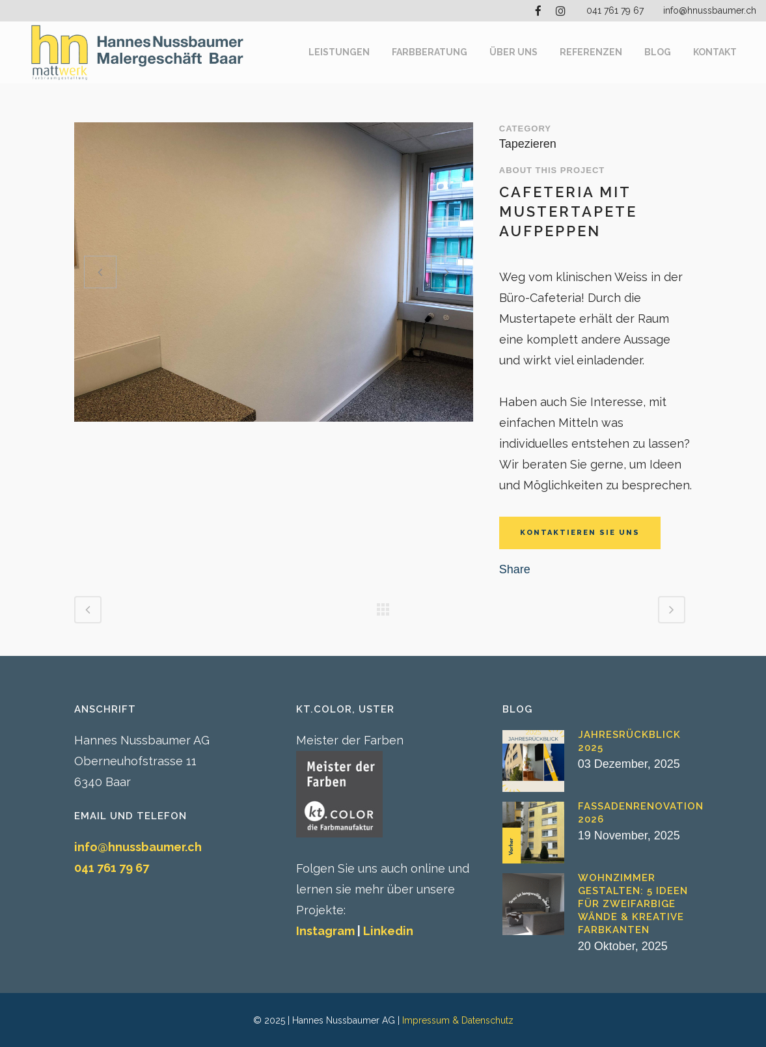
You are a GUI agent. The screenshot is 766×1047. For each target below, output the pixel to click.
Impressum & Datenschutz (457, 1020)
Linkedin (388, 931)
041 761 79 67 (615, 10)
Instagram (325, 931)
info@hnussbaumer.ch (709, 10)
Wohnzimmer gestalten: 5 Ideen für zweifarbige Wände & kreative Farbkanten (633, 904)
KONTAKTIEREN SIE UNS (580, 532)
